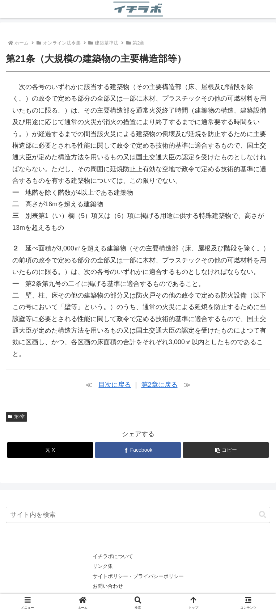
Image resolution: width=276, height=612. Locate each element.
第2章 (16, 416)
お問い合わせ (108, 586)
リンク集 (103, 566)
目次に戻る (114, 384)
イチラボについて (113, 556)
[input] (138, 515)
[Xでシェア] (50, 450)
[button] (226, 450)
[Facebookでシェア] (138, 450)
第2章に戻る (159, 384)
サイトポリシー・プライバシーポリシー (138, 576)
